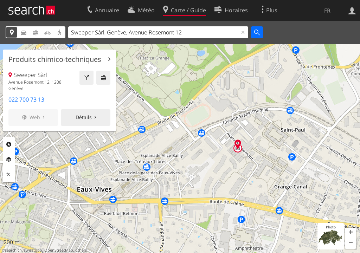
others (81, 250)
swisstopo (33, 250)
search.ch (13, 250)
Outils (9, 174)
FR (327, 10)
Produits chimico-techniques (54, 59)
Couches (9, 159)
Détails (84, 117)
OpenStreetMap (58, 250)
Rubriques (9, 144)
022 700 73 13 (26, 99)
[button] (350, 233)
